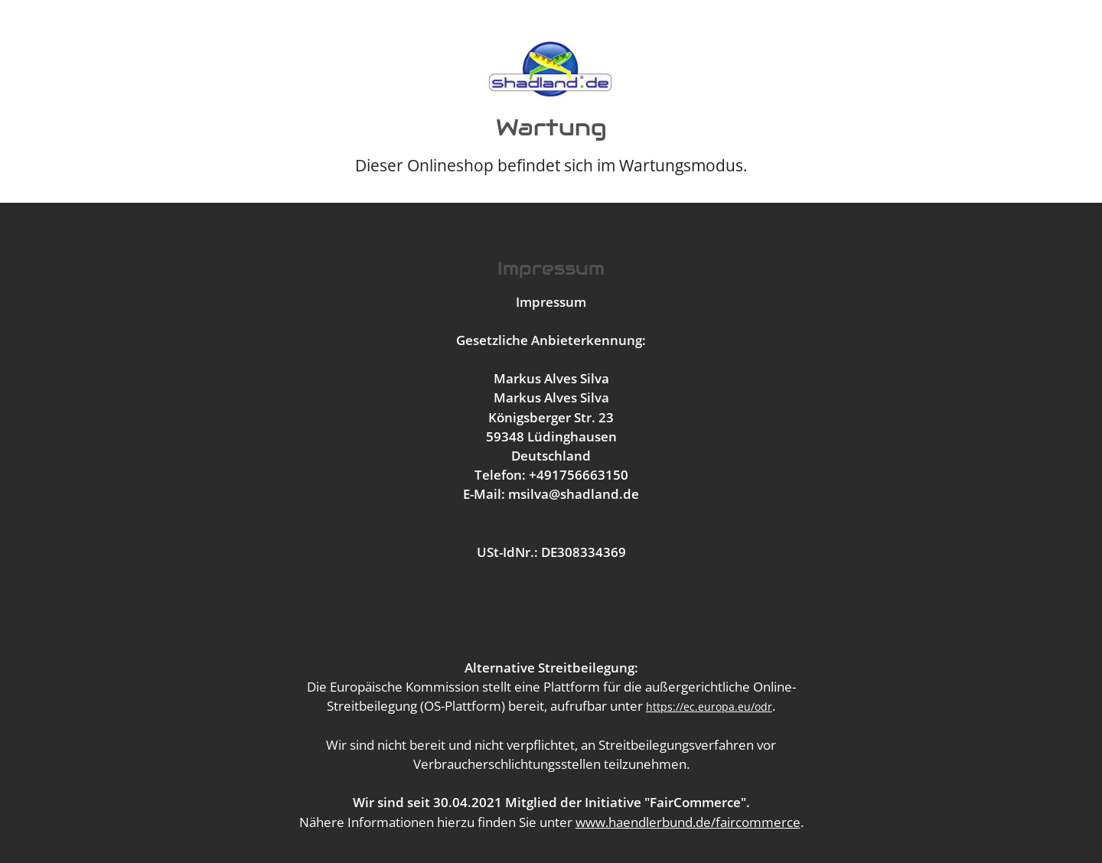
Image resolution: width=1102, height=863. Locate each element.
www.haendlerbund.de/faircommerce (687, 822)
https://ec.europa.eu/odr (709, 706)
